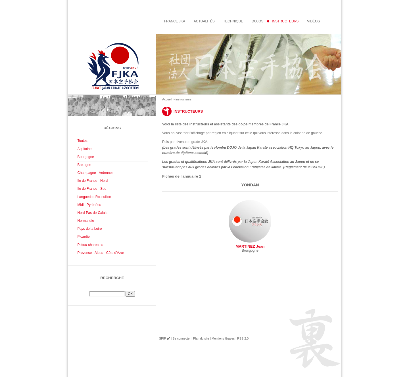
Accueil (167, 99)
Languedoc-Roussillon (94, 197)
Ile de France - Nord (92, 181)
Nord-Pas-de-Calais (92, 213)
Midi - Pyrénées (89, 205)
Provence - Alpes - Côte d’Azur (100, 253)
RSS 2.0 (243, 338)
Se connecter (181, 338)
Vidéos (313, 21)
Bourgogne (85, 157)
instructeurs (285, 21)
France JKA (174, 21)
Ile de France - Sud (91, 189)
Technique (233, 21)
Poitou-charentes (90, 245)
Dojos (257, 21)
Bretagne (84, 165)
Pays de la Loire (89, 229)
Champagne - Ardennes (95, 173)
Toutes (82, 141)
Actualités (204, 21)
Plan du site (201, 338)
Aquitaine (84, 149)
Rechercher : (112, 289)
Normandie (85, 221)
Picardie (83, 237)
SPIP (162, 338)
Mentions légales (223, 338)
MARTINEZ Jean (250, 224)
